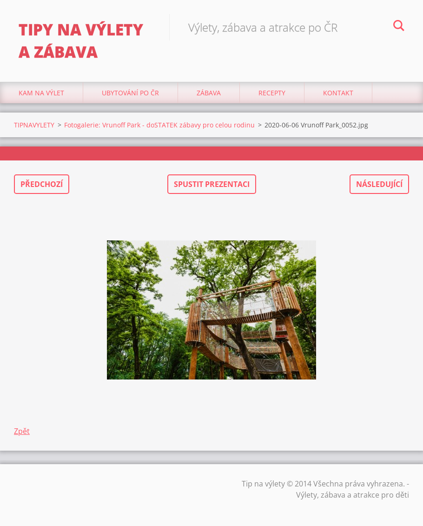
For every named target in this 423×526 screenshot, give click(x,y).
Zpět (22, 431)
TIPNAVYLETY (34, 124)
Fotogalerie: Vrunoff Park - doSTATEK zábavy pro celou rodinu (159, 124)
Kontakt (338, 92)
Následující (379, 184)
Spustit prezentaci (212, 184)
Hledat (398, 27)
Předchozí (41, 184)
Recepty (271, 92)
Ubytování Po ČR (130, 92)
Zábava (209, 92)
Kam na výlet (41, 92)
